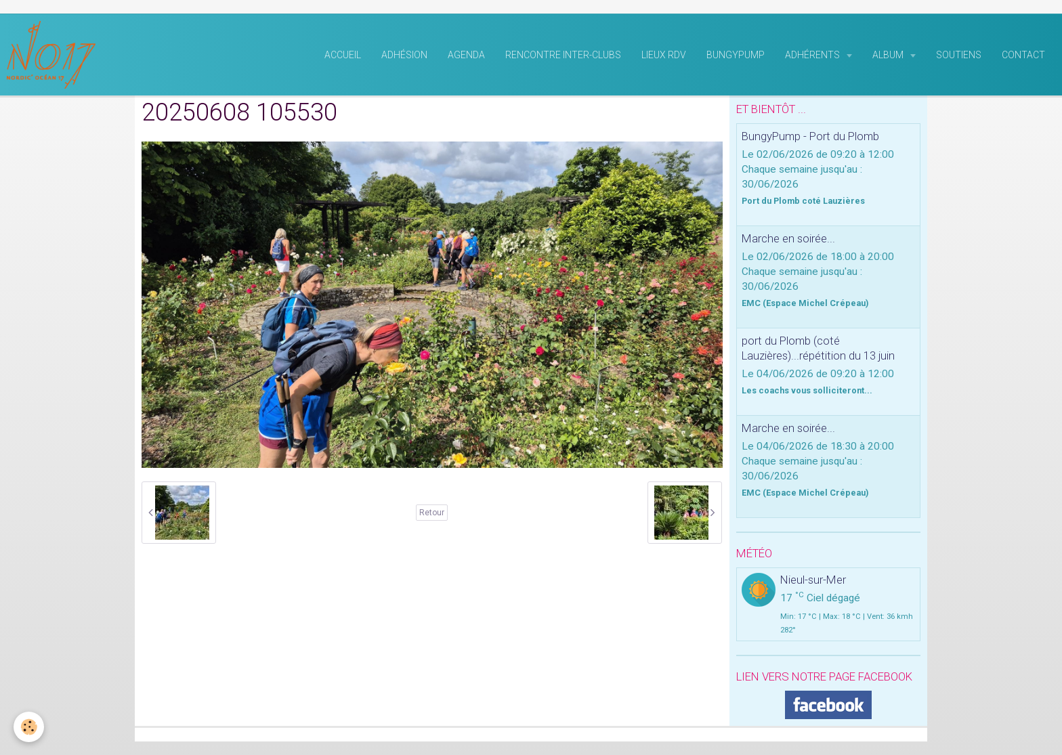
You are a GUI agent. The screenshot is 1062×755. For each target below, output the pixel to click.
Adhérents (813, 54)
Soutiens (958, 54)
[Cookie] (29, 727)
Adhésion (404, 54)
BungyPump (735, 54)
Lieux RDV (663, 54)
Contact (1023, 54)
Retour (431, 512)
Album (889, 54)
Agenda (466, 54)
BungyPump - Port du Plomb (810, 136)
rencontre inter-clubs (563, 54)
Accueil (342, 54)
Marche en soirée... (788, 238)
